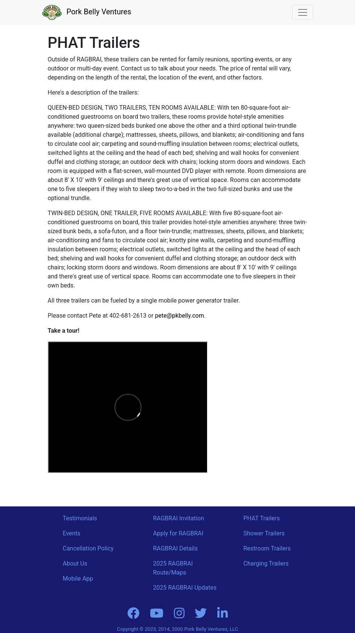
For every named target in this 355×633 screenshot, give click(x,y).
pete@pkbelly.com (179, 315)
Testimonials (80, 518)
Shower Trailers (264, 533)
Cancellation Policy (88, 548)
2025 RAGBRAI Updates (185, 587)
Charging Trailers (266, 563)
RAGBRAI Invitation (178, 518)
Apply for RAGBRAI (178, 533)
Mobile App (78, 578)
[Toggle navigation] (302, 12)
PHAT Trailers (262, 518)
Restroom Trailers (267, 548)
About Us (75, 563)
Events (72, 533)
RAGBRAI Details (175, 548)
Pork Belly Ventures (86, 11)
